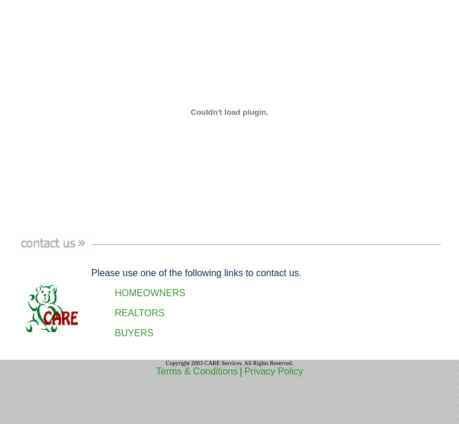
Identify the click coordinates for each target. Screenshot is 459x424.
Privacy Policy (273, 371)
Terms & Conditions (197, 371)
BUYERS (134, 333)
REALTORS (140, 313)
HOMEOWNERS (150, 293)
